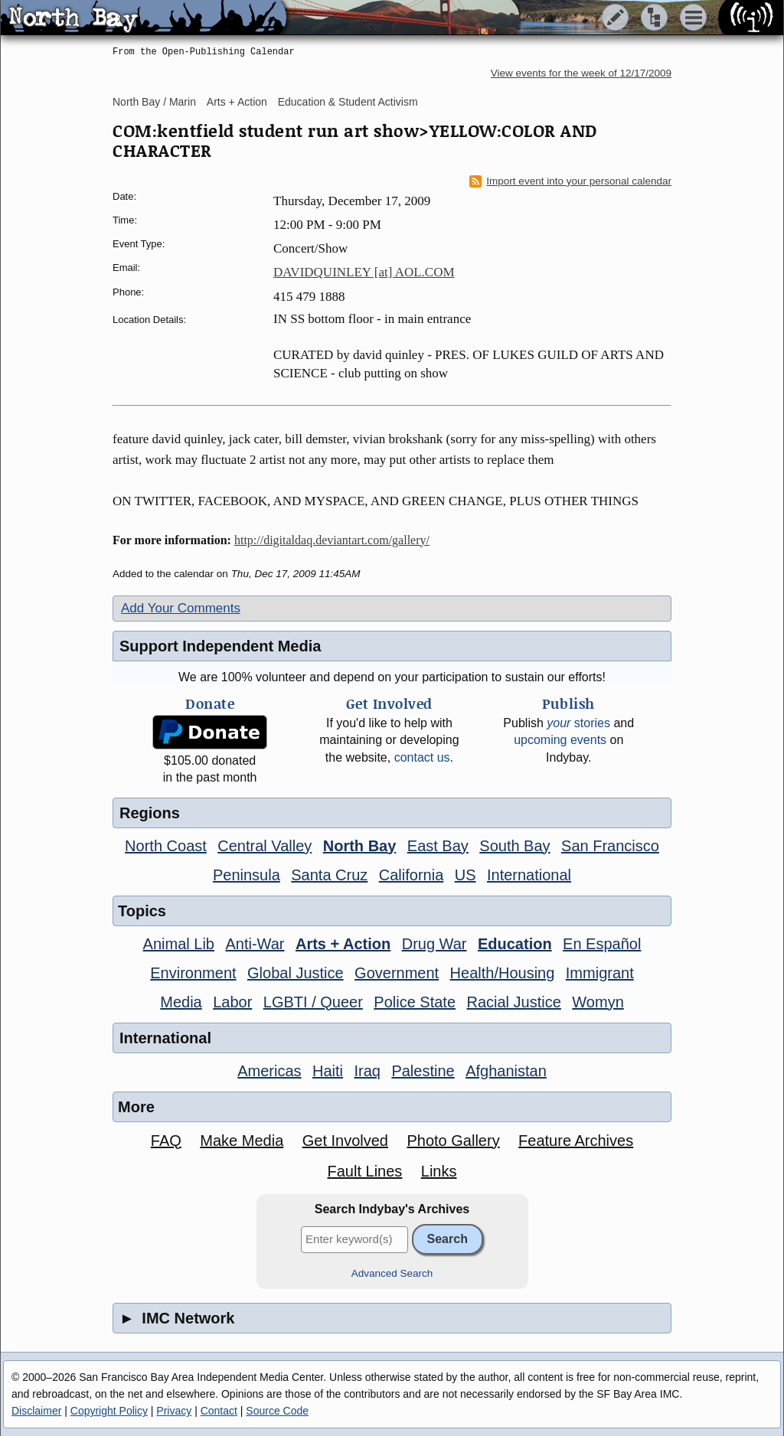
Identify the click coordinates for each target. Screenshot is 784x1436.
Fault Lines (365, 1171)
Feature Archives (575, 1140)
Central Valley (264, 845)
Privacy (173, 1411)
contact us (422, 757)
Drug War (434, 943)
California (411, 874)
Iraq (367, 1070)
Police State (415, 1002)
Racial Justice (513, 1002)
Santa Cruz (329, 874)
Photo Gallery (453, 1140)
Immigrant (600, 972)
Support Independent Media (220, 646)
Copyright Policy (109, 1411)
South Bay (514, 845)
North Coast (166, 845)
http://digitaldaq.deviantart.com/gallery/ (332, 540)
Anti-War (254, 943)
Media (180, 1002)
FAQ (166, 1140)
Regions (149, 812)
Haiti (327, 1070)
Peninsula (246, 874)
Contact (219, 1411)
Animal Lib (178, 943)
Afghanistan (506, 1070)
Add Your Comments (180, 608)
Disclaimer (36, 1411)
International (529, 874)
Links (439, 1171)
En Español (602, 943)
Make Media (241, 1140)
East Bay (438, 845)
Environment (193, 972)
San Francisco (610, 845)
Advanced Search (392, 1273)
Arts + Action (237, 102)
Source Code (277, 1411)
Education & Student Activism (348, 102)
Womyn (597, 1002)
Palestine (422, 1070)
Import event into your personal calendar (570, 181)
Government (396, 972)
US (465, 874)
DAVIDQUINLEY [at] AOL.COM (364, 272)
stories (578, 722)
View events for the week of (581, 73)
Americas (269, 1070)
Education (515, 943)
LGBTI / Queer (313, 1002)
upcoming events (560, 739)
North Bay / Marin (154, 102)
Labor (232, 1002)
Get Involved (345, 1140)
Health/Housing (502, 972)
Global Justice (295, 972)
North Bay (360, 845)
